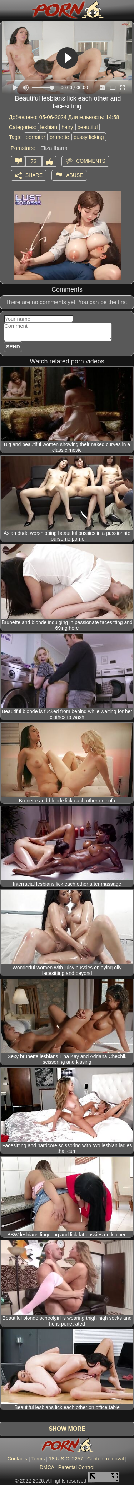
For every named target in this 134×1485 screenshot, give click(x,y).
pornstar (35, 137)
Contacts (17, 1459)
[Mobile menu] (6, 9)
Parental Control (76, 1467)
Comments (90, 160)
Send (13, 346)
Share (34, 175)
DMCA (47, 1467)
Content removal (105, 1459)
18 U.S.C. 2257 (66, 1459)
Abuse (74, 175)
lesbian (48, 127)
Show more (67, 1429)
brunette (59, 137)
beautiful (88, 127)
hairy (67, 127)
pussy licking (89, 137)
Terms (38, 1459)
